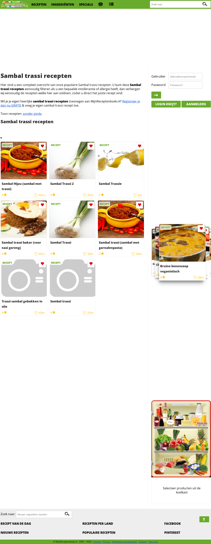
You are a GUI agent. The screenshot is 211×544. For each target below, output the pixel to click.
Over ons (153, 541)
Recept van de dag (16, 524)
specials (86, 4)
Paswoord (158, 85)
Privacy (106, 541)
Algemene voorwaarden (124, 541)
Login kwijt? (166, 104)
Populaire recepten (98, 533)
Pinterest (172, 533)
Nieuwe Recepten (15, 533)
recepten (38, 4)
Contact (97, 541)
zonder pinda (32, 114)
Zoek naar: (8, 514)
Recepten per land (97, 524)
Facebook (172, 524)
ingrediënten (62, 4)
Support (143, 541)
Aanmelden (196, 104)
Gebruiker (158, 76)
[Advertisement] (105, 39)
